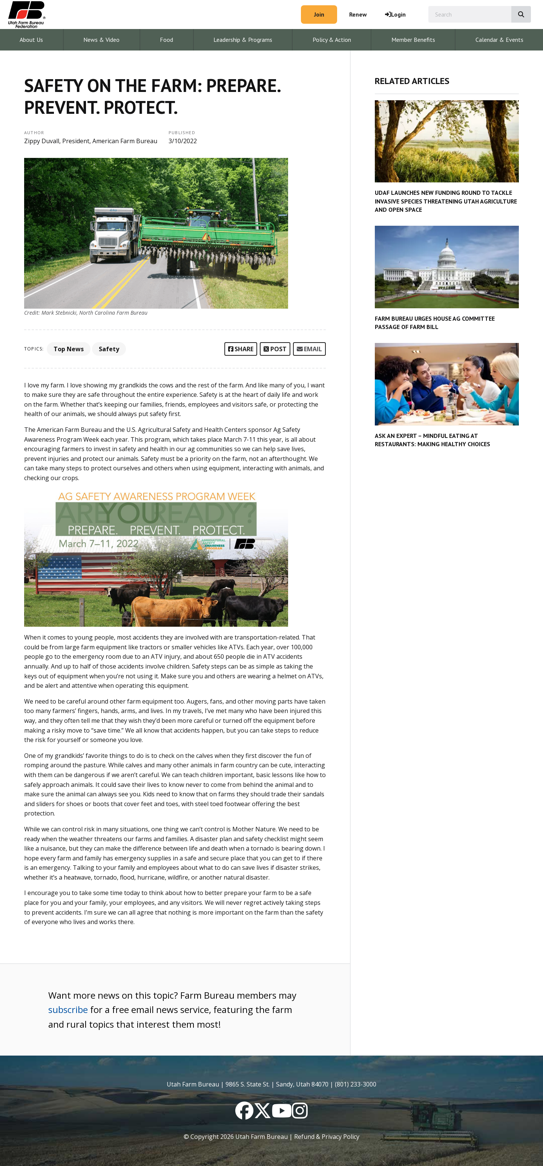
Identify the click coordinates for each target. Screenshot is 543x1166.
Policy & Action (332, 39)
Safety (109, 349)
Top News (69, 349)
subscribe (68, 1009)
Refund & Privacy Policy (326, 1136)
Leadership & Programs (242, 39)
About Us (31, 39)
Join (319, 14)
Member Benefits (413, 39)
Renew (358, 14)
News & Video (101, 39)
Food (166, 39)
